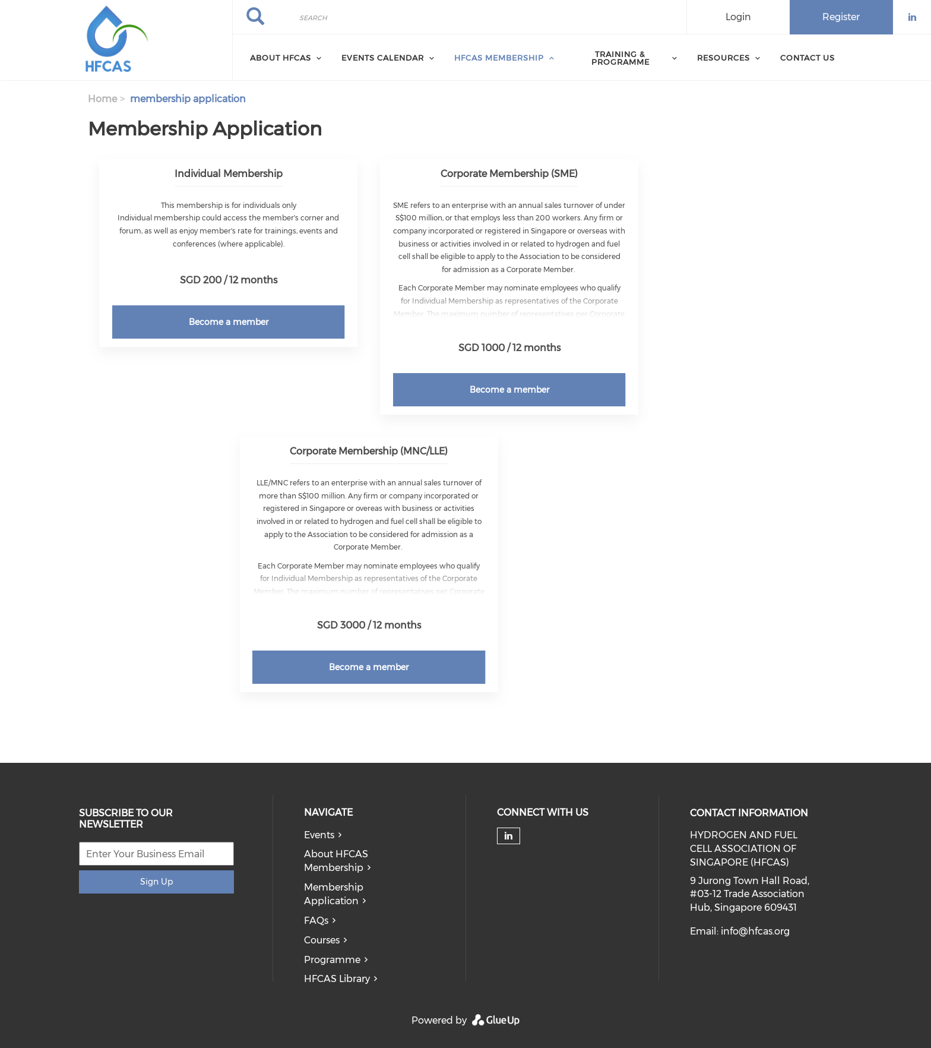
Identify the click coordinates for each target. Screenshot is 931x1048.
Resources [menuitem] (723, 57)
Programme (332, 959)
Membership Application (333, 894)
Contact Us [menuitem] (807, 57)
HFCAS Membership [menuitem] (499, 57)
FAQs (316, 920)
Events (319, 835)
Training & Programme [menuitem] (620, 58)
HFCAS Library (337, 978)
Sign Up (156, 881)
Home (102, 99)
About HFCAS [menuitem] (280, 57)
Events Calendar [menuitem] (382, 57)
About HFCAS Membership (336, 860)
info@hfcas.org (755, 931)
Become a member (228, 322)
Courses (322, 940)
